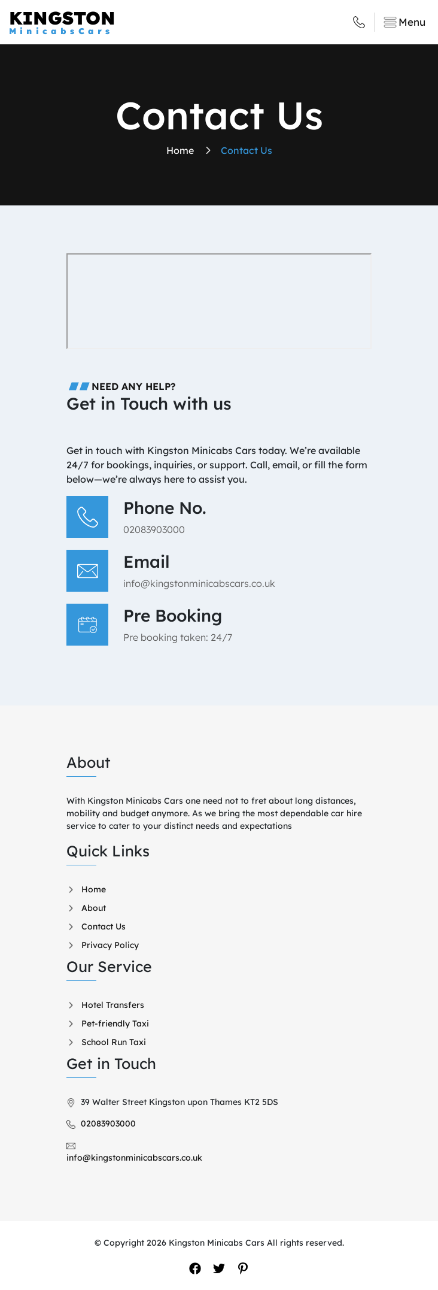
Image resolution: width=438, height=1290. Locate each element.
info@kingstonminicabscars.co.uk (199, 583)
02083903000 (154, 529)
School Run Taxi (113, 1042)
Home (93, 889)
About (93, 908)
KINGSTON (114, 22)
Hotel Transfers (112, 1005)
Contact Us (103, 926)
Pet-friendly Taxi (115, 1023)
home (180, 150)
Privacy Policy (110, 945)
